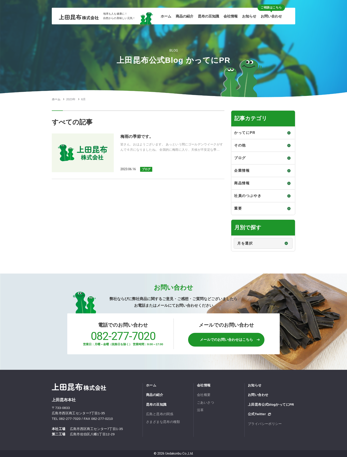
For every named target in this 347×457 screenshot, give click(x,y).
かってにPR (244, 133)
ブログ (146, 169)
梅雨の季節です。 (136, 136)
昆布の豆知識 (156, 404)
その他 (240, 145)
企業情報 (242, 170)
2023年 (70, 99)
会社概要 (204, 395)
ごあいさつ (205, 402)
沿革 (200, 410)
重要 (238, 208)
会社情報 (204, 385)
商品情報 (242, 183)
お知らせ (255, 385)
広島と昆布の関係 (159, 414)
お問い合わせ (258, 395)
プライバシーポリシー (265, 424)
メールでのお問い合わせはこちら (226, 339)
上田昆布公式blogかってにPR (271, 404)
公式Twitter (257, 414)
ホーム (56, 99)
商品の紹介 (154, 395)
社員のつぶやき (247, 196)
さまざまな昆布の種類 (163, 422)
